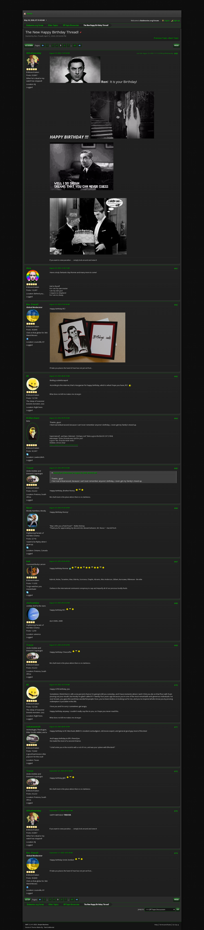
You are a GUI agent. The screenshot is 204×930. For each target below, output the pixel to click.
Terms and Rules (165, 925)
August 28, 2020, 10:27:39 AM (60, 685)
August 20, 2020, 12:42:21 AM (60, 268)
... (50, 45)
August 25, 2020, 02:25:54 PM (60, 645)
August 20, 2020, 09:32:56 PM (60, 603)
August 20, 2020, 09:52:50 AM (60, 468)
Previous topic (160, 38)
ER (27, 376)
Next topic (174, 38)
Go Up (27, 900)
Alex (28, 268)
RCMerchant (32, 418)
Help (156, 925)
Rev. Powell (32, 304)
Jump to (141, 909)
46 (75, 45)
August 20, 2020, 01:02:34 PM (60, 508)
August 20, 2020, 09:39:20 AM (60, 418)
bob (28, 561)
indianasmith (33, 726)
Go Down (29, 45)
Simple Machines (43, 924)
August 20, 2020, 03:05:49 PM (60, 561)
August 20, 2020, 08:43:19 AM (60, 376)
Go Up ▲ (176, 925)
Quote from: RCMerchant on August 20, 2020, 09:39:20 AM (75, 473)
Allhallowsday (33, 53)
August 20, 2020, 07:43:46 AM (60, 304)
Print (176, 45)
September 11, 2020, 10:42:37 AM (61, 811)
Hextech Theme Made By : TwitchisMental (39, 927)
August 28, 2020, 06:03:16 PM (60, 727)
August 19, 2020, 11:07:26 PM (60, 53)
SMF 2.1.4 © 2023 (31, 924)
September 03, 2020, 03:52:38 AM (61, 771)
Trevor (30, 468)
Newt (29, 507)
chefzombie (32, 602)
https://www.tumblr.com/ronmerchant (64, 445)
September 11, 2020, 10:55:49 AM (61, 853)
